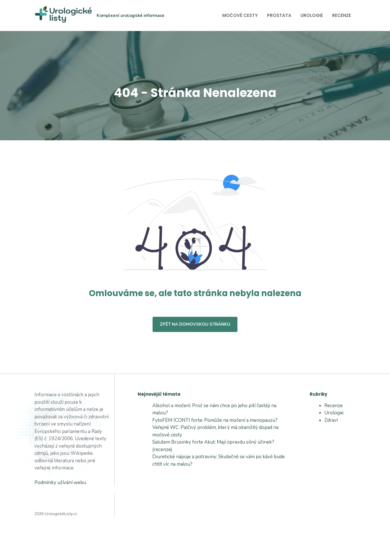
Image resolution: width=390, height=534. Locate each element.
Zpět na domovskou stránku (195, 324)
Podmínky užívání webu (60, 482)
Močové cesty (240, 15)
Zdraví (331, 420)
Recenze (341, 15)
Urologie (312, 15)
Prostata (279, 15)
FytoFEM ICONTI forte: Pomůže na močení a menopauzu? (215, 420)
